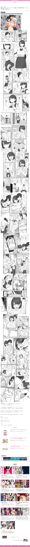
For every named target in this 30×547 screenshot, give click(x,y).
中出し (5, 13)
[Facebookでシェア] (23, 458)
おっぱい (2, 13)
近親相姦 (21, 13)
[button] (23, 459)
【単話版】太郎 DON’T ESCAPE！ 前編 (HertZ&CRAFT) (18, 429)
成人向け (13, 13)
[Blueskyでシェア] (15, 458)
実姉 (7, 13)
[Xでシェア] (7, 458)
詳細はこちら (22, 431)
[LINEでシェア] (15, 459)
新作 (15, 13)
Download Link (15, 427)
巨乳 (9, 13)
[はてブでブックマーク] (7, 459)
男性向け (18, 13)
